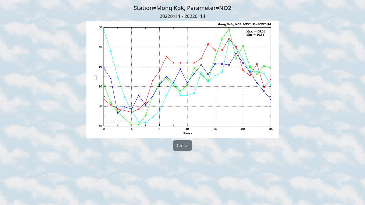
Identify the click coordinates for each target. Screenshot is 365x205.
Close (182, 145)
